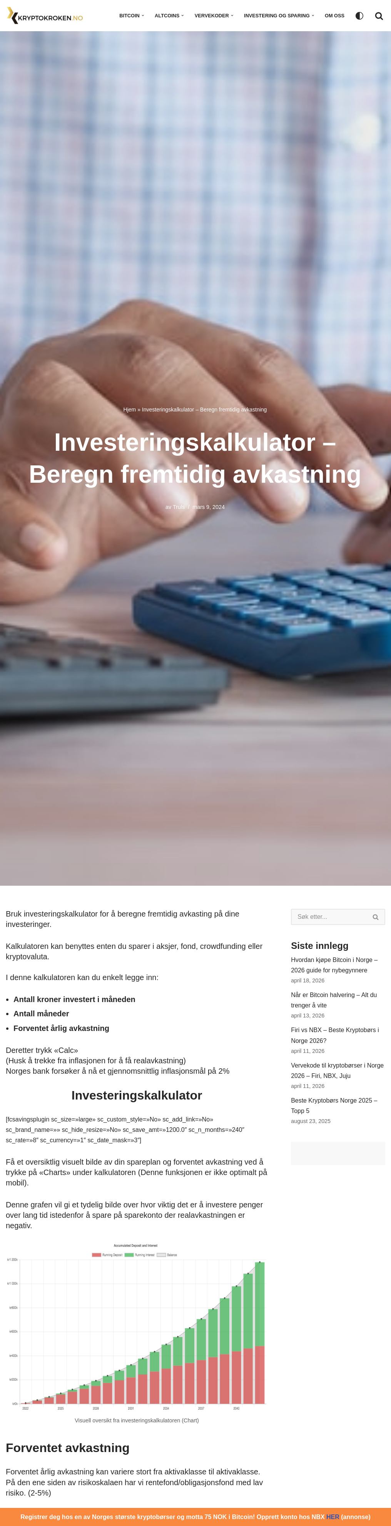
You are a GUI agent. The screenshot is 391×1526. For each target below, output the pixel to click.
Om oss (334, 15)
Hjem (130, 409)
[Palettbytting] (359, 16)
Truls (179, 507)
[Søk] (379, 16)
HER (332, 1517)
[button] (142, 15)
